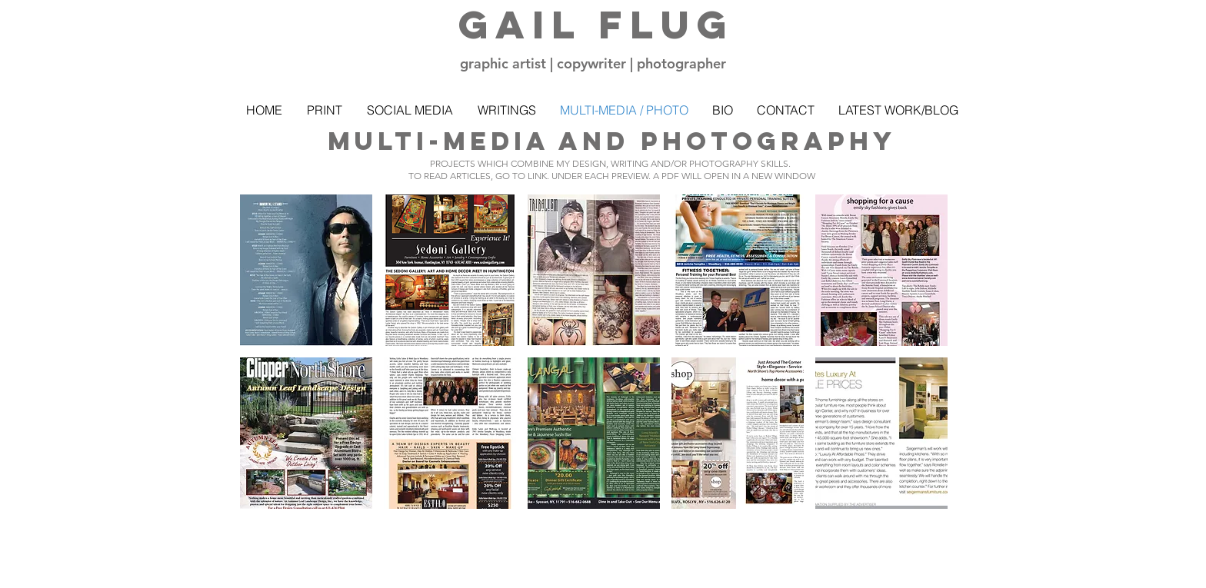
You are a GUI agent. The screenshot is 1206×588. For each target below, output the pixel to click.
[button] (306, 270)
